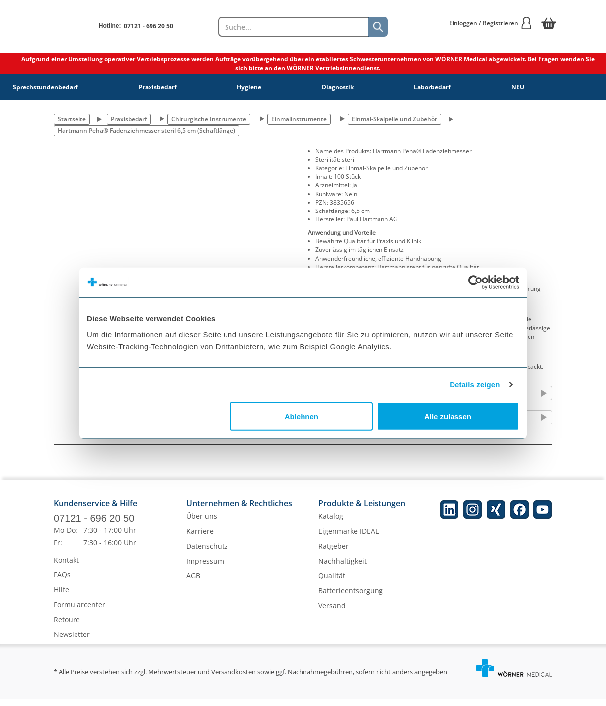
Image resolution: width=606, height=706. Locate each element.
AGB (193, 582)
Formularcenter (79, 611)
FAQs (62, 581)
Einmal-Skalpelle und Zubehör (394, 119)
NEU (517, 87)
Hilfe (61, 596)
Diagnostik (338, 87)
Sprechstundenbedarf (45, 87)
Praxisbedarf (158, 87)
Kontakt (66, 566)
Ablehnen (301, 416)
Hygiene (249, 87)
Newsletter (72, 641)
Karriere (200, 538)
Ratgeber (333, 553)
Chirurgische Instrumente (208, 119)
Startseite (72, 119)
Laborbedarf (432, 87)
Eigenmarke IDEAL (348, 538)
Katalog (330, 523)
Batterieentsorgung (350, 597)
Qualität (331, 582)
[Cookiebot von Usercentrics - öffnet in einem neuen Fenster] (475, 282)
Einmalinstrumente (299, 119)
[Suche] (378, 27)
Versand (332, 612)
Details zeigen (475, 384)
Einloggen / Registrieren (490, 23)
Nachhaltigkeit (342, 567)
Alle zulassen (447, 416)
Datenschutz (207, 553)
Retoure (67, 626)
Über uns (201, 523)
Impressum (205, 567)
